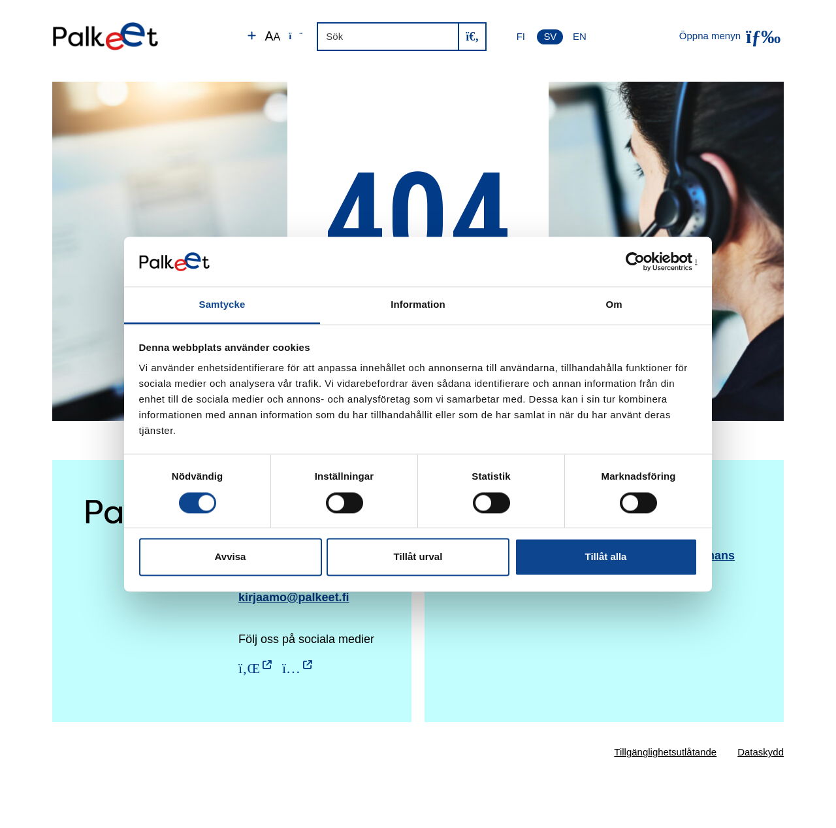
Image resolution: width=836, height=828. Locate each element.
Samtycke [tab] (222, 304)
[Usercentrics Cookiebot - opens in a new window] (640, 261)
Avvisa (230, 557)
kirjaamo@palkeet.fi (293, 597)
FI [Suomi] (521, 36)
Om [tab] (613, 304)
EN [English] (580, 36)
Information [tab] (418, 304)
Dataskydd (760, 751)
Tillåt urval (418, 557)
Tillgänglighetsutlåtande (665, 751)
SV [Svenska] (549, 36)
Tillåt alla (606, 557)
